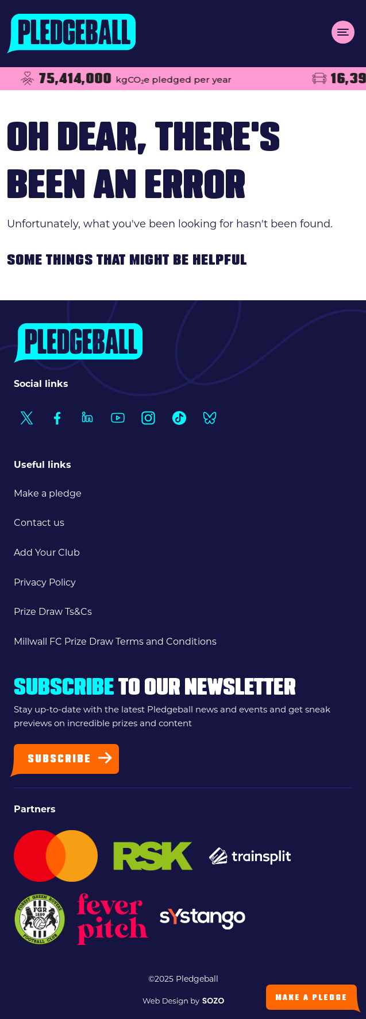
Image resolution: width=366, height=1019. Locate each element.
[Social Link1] (26, 417)
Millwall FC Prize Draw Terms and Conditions (115, 641)
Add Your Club (47, 552)
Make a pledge (48, 493)
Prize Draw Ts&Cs (53, 611)
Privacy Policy (45, 582)
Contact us (39, 522)
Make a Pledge (311, 998)
